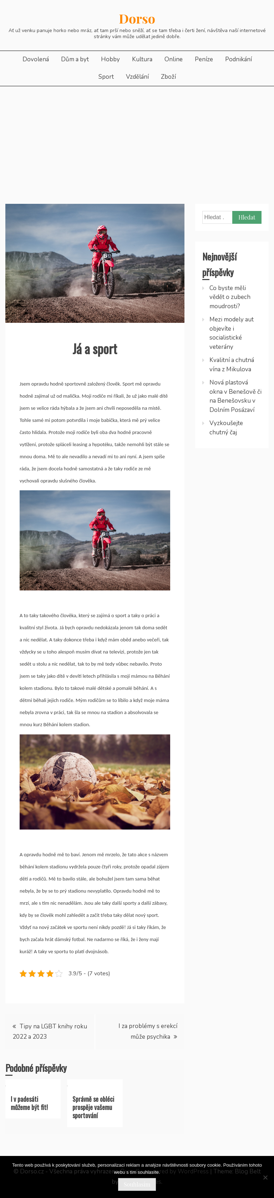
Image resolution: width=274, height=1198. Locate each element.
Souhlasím (137, 1184)
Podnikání (238, 59)
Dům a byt (75, 59)
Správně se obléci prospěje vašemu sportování (93, 1107)
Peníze (204, 59)
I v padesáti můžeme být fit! (29, 1103)
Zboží (168, 77)
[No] (265, 1177)
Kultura (142, 59)
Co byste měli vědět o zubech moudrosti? (229, 297)
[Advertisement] (137, 140)
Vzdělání (137, 77)
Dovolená (35, 59)
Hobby (110, 59)
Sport (106, 77)
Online (173, 59)
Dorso (137, 18)
